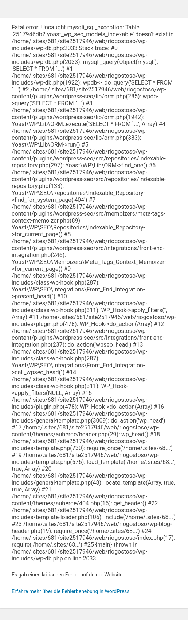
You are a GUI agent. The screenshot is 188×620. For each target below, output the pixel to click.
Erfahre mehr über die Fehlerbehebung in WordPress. (71, 591)
